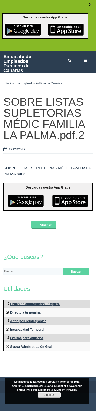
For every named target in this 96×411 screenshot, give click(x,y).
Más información (66, 389)
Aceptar (49, 394)
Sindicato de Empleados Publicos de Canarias (17, 63)
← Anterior (44, 224)
